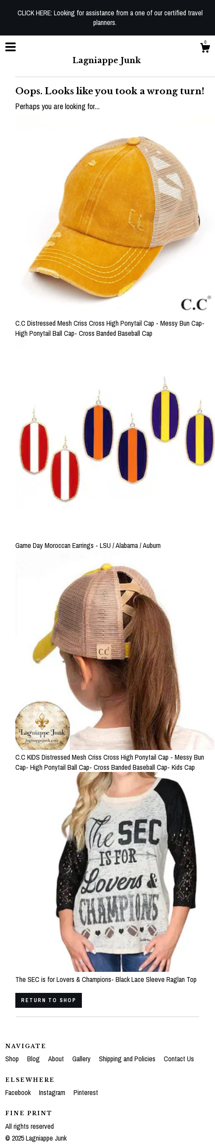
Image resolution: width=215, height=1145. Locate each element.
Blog (34, 1058)
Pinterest (86, 1092)
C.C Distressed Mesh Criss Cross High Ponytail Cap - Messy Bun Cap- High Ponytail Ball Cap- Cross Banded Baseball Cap (115, 323)
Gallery (82, 1058)
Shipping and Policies (128, 1058)
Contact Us (179, 1058)
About (57, 1058)
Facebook (18, 1092)
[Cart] (205, 49)
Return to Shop (48, 1000)
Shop (13, 1058)
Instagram (53, 1092)
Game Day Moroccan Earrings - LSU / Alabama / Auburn (115, 540)
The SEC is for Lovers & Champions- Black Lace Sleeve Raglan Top (115, 974)
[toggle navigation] (10, 47)
